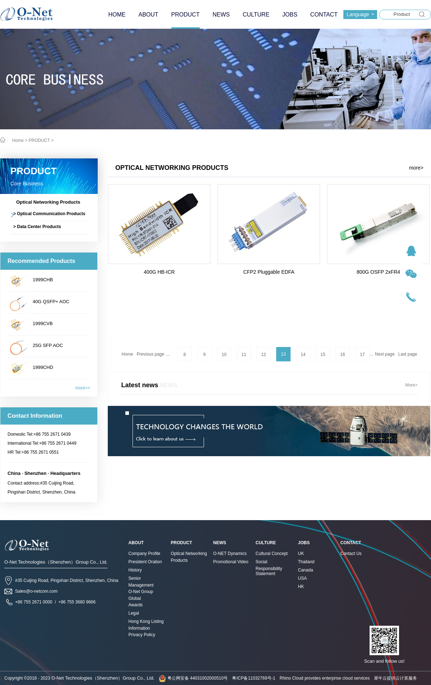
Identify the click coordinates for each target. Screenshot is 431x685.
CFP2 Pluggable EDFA (268, 272)
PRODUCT (39, 140)
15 (322, 354)
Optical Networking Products (171, 167)
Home (127, 354)
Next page (385, 354)
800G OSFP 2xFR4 (378, 272)
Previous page (150, 354)
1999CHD (43, 367)
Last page (407, 354)
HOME (116, 14)
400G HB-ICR (159, 272)
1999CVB (43, 323)
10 (224, 354)
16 (342, 354)
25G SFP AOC (48, 345)
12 (263, 354)
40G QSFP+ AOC (51, 301)
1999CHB (43, 279)
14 (303, 354)
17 (362, 354)
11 (243, 354)
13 (283, 354)
